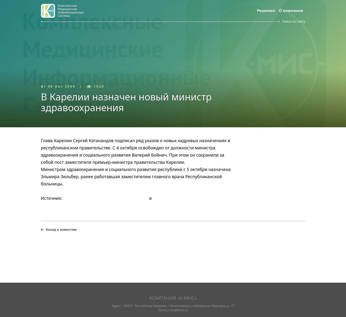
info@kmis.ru (178, 310)
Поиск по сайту (293, 21)
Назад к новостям (61, 229)
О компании (291, 10)
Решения (266, 10)
